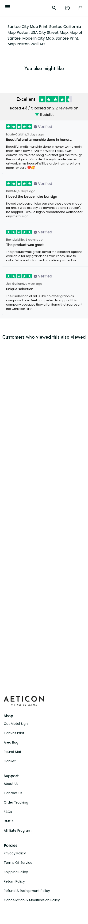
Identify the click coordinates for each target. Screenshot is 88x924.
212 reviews (62, 108)
